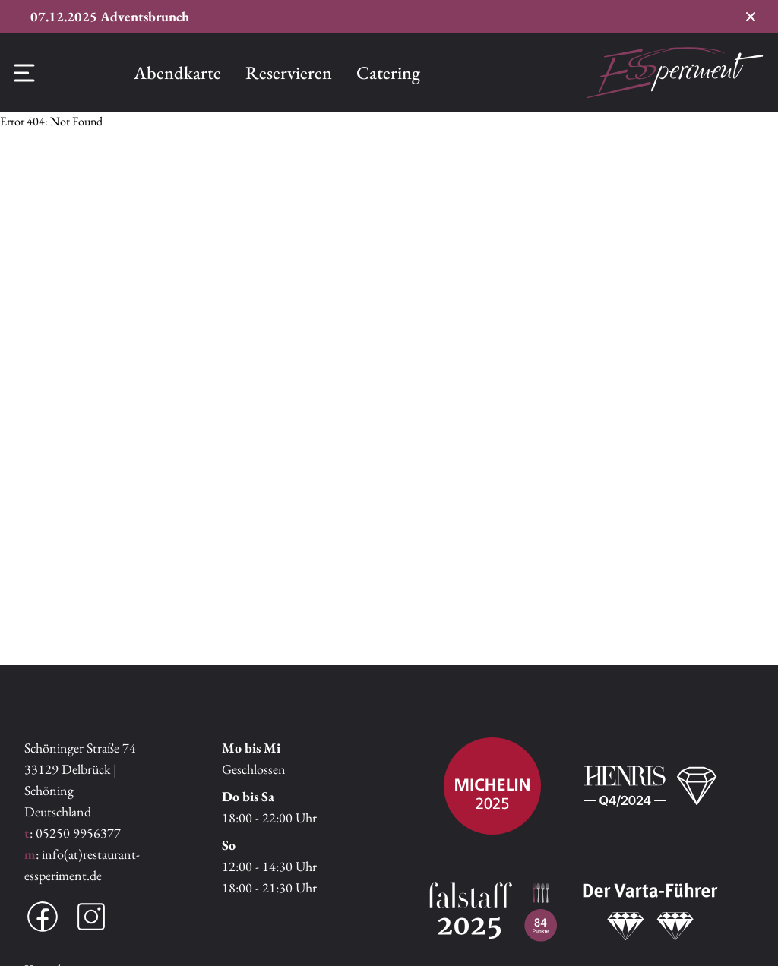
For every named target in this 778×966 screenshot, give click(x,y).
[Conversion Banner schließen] (751, 16)
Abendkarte (177, 72)
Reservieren (288, 72)
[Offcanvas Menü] (24, 73)
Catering (388, 72)
